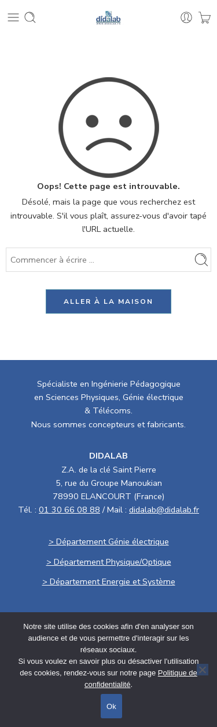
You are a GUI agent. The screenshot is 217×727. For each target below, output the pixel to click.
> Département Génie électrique (109, 541)
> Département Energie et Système (108, 581)
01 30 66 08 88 (69, 509)
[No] (202, 669)
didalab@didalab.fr (164, 509)
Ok (111, 706)
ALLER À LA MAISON (108, 301)
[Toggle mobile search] (30, 17)
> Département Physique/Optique (108, 562)
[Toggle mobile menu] (13, 17)
